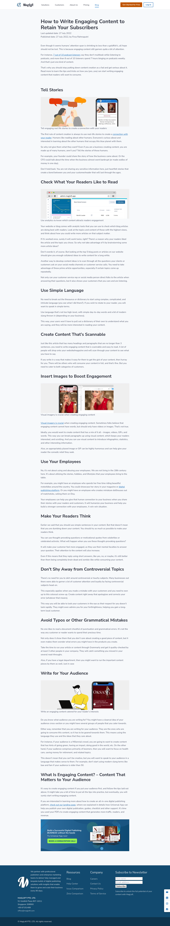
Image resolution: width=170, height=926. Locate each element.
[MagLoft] (26, 4)
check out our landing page (63, 804)
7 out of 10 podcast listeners (66, 54)
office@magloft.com (26, 910)
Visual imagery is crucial (52, 423)
